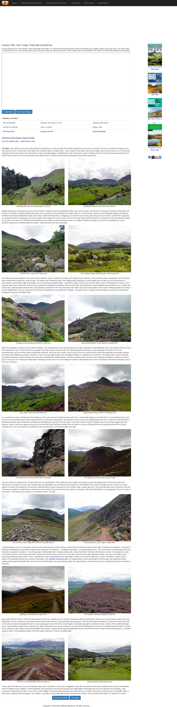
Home (14, 3)
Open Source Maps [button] (24, 112)
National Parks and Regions (32, 3)
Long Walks (76, 3)
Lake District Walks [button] (61, 698)
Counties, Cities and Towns (57, 3)
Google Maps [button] (8, 112)
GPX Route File (8, 131)
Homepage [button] (75, 698)
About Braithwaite (99, 131)
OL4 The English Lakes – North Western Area (18, 141)
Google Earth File (46, 131)
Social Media (103, 3)
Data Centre (89, 3)
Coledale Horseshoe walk (58, 559)
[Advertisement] (88, 24)
